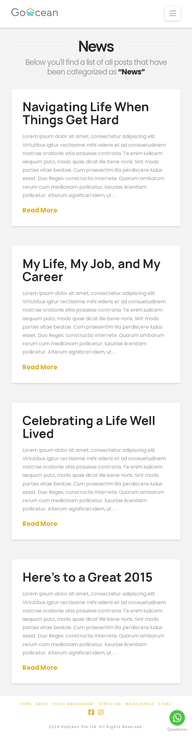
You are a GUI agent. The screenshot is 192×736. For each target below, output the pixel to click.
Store (164, 704)
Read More (39, 210)
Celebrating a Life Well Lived (88, 427)
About (42, 704)
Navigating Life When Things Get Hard (85, 113)
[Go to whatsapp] (177, 717)
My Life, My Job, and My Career (91, 270)
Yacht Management (74, 704)
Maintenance (139, 704)
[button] (173, 13)
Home (26, 704)
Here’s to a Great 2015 (87, 576)
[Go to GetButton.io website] (177, 730)
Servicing (110, 704)
